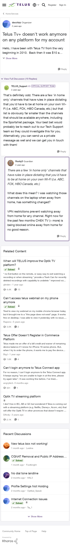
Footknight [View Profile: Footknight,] (31, 464)
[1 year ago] (17, 284)
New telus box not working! (29, 443)
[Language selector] (36, 5)
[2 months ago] (18, 477)
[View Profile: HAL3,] (6, 475)
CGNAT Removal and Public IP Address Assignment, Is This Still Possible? (37, 456)
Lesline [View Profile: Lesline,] (29, 448)
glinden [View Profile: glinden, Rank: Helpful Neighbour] (7, 284)
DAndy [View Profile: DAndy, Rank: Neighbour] (6, 414)
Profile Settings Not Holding (29, 486)
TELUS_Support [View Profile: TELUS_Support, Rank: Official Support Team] (19, 86)
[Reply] (62, 69)
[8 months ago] (20, 383)
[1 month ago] (17, 448)
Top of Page (31, 531)
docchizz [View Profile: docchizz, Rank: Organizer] (16, 22)
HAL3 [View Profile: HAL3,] (30, 477)
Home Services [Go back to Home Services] (10, 13)
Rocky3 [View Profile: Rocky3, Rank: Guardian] (19, 161)
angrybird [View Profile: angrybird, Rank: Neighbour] (8, 383)
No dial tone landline (24, 473)
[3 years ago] (17, 414)
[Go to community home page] (20, 5)
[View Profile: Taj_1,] (6, 501)
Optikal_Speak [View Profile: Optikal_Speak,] (34, 490)
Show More (10, 58)
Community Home (11, 531)
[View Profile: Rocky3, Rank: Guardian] (10, 163)
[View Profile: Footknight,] (6, 458)
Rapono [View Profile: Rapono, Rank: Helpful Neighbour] (7, 321)
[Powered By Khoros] (35, 540)
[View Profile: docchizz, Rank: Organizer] (6, 24)
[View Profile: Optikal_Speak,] (6, 488)
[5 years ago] (18, 321)
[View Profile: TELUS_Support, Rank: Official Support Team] (6, 88)
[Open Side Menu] (4, 5)
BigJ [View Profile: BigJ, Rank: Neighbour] (5, 354)
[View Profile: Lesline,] (6, 445)
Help (44, 531)
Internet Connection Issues (29, 499)
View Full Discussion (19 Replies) (19, 78)
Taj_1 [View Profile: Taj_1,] (29, 507)
